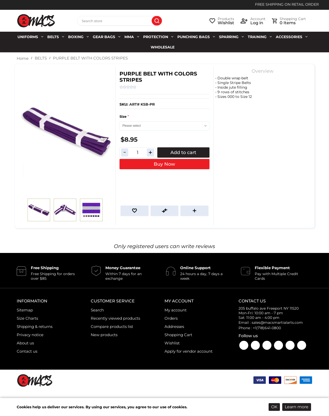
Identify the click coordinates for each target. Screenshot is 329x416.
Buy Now (164, 164)
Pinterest (301, 345)
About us (25, 343)
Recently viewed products (115, 318)
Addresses (174, 326)
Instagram (266, 345)
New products (104, 334)
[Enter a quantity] (137, 152)
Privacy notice (30, 334)
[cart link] (288, 21)
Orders (171, 318)
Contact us (27, 351)
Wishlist (172, 343)
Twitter (278, 345)
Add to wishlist (135, 211)
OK (274, 406)
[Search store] (119, 21)
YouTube (255, 345)
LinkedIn (290, 345)
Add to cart (183, 152)
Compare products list (112, 326)
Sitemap (25, 310)
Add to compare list (165, 211)
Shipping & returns (34, 326)
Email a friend (194, 211)
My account (175, 310)
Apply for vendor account (188, 351)
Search (157, 21)
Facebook (243, 345)
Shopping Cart (178, 334)
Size (123, 116)
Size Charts (27, 318)
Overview (262, 71)
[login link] (253, 21)
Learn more (296, 406)
